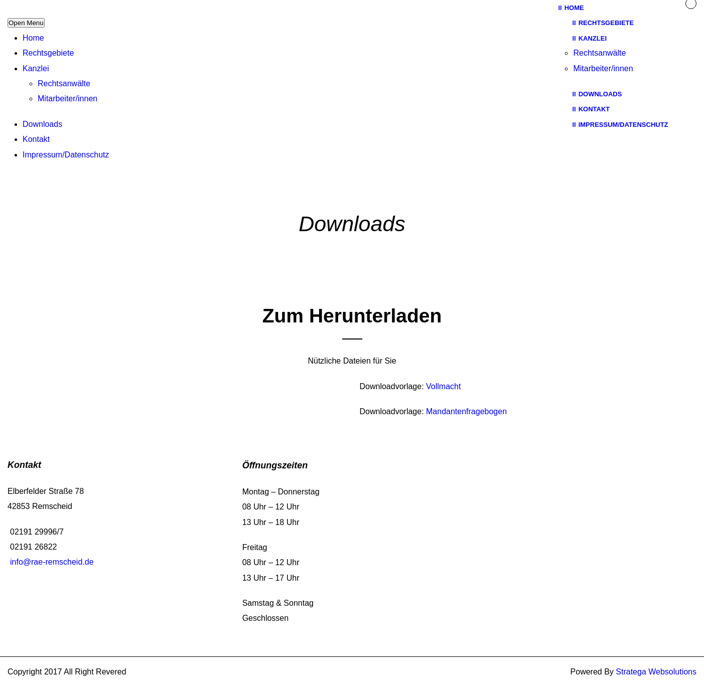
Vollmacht (443, 386)
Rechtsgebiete (48, 53)
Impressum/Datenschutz (66, 154)
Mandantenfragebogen (466, 411)
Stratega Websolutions (656, 671)
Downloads (42, 124)
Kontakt (36, 139)
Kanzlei (36, 68)
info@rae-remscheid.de (52, 562)
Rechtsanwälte (64, 83)
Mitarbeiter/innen (67, 98)
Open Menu (26, 23)
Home (33, 38)
